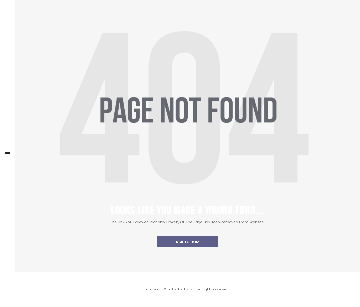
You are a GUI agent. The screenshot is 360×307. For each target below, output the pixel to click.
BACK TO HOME (188, 241)
